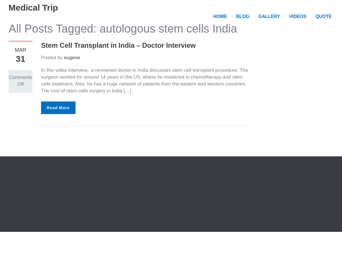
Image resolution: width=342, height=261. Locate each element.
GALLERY (269, 16)
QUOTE (323, 16)
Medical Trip (33, 7)
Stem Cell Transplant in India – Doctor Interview (118, 45)
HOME (220, 16)
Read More (58, 107)
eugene (72, 57)
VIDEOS (297, 16)
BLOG (242, 16)
